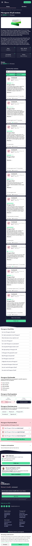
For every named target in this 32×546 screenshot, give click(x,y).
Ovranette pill (5, 414)
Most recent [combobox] (19, 74)
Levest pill (4, 411)
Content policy (22, 517)
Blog (20, 524)
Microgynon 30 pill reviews (17, 9)
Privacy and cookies (23, 514)
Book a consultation (16, 474)
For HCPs (6, 526)
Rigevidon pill (13, 414)
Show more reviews (16, 318)
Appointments (22, 522)
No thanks (5, 544)
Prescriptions (22, 523)
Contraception (7, 513)
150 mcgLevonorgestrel (23, 398)
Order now (16, 321)
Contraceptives (8, 9)
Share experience (7, 522)
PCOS (5, 515)
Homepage (3, 9)
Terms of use (21, 513)
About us (6, 523)
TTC (5, 517)
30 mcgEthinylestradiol (8, 398)
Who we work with (8, 524)
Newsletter (21, 526)
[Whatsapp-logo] (2, 506)
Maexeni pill (11, 411)
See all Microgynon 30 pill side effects (16, 439)
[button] (16, 329)
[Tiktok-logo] (9, 506)
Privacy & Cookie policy (22, 499)
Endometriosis (7, 514)
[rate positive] (7, 98)
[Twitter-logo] (7, 506)
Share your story (27, 2)
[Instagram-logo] (4, 506)
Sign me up (16, 496)
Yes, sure (20, 544)
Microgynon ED (19, 411)
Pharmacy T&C (22, 515)
